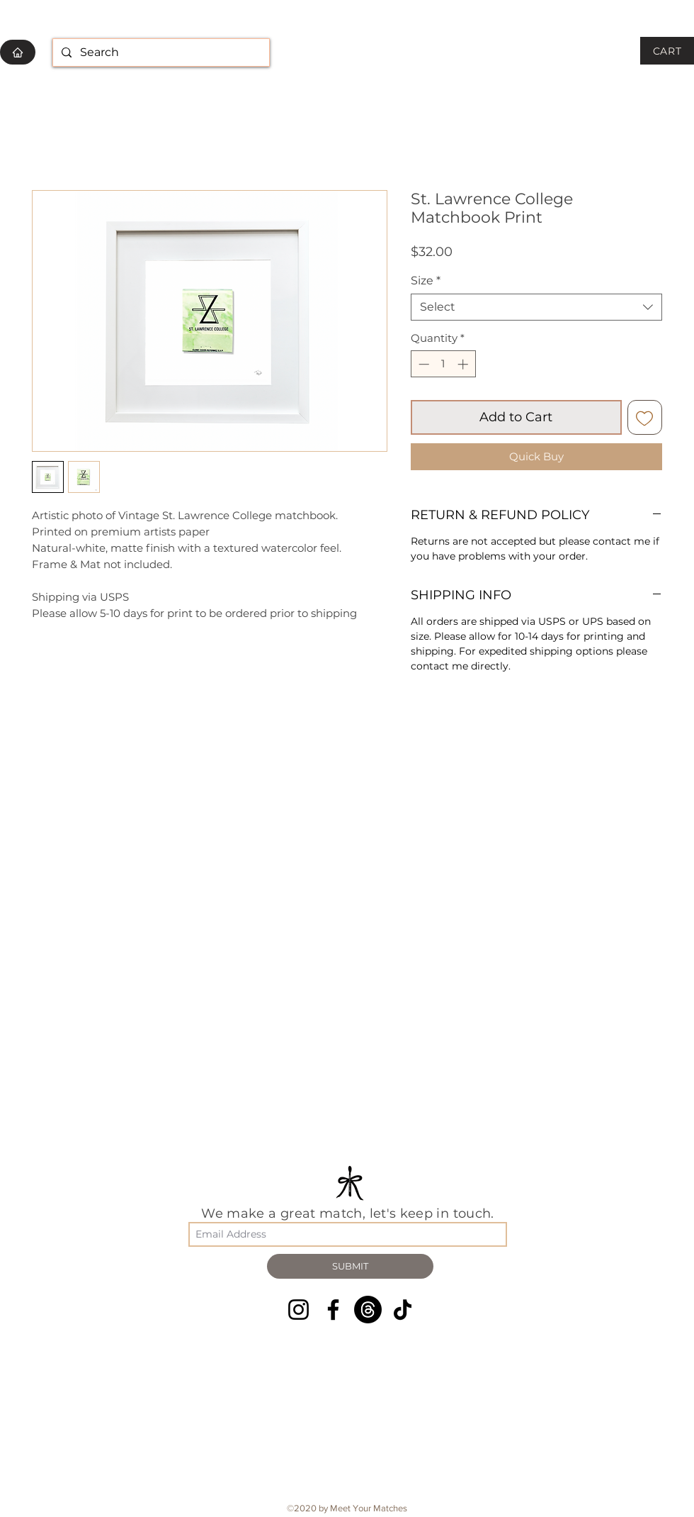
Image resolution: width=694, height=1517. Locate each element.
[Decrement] (422, 364)
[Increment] (464, 364)
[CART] (667, 51)
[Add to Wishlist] (644, 417)
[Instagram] (298, 1309)
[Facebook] (333, 1309)
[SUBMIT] (350, 1266)
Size (425, 280)
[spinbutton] (443, 364)
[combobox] (536, 307)
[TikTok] (402, 1309)
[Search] (159, 53)
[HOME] (17, 52)
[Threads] (368, 1309)
